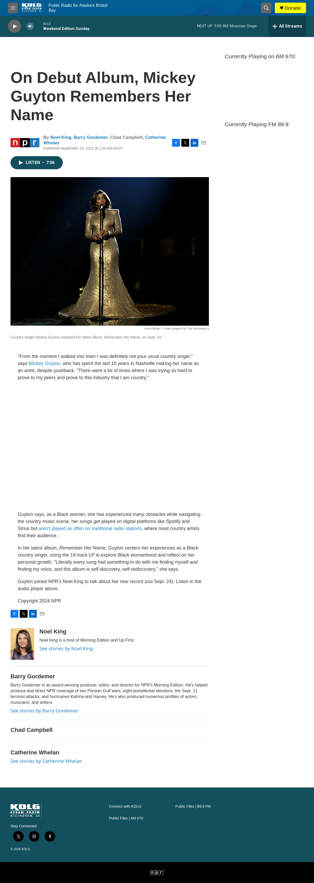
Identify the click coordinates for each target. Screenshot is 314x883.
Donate (293, 8)
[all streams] (287, 26)
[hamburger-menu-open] (13, 8)
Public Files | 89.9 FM (192, 806)
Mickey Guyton (44, 363)
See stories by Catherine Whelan (46, 761)
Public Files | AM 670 (126, 818)
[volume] (30, 26)
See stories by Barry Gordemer (44, 710)
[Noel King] (22, 644)
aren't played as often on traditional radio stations (90, 528)
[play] (14, 26)
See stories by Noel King (66, 648)
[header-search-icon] (266, 8)
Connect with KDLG (125, 806)
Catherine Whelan (35, 752)
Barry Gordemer (90, 137)
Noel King (60, 137)
